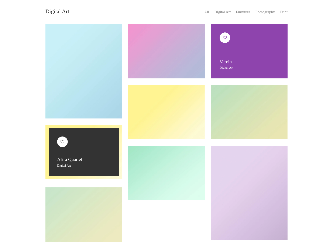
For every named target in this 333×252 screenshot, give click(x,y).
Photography (265, 12)
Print (284, 12)
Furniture (243, 12)
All (206, 12)
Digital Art (222, 12)
